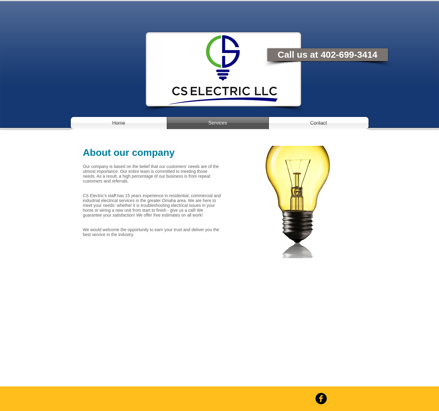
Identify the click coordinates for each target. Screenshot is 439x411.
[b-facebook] (321, 398)
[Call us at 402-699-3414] (327, 54)
